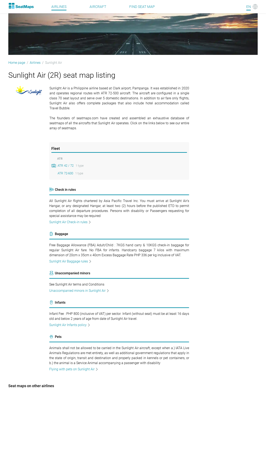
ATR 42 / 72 (66, 165)
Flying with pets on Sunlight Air (73, 369)
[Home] (21, 6)
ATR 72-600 (65, 173)
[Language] (252, 7)
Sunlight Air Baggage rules (70, 261)
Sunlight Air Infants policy (69, 325)
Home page (16, 63)
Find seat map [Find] (142, 7)
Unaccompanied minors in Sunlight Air (79, 291)
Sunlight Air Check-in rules (70, 222)
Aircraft (98, 7)
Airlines (58, 7)
